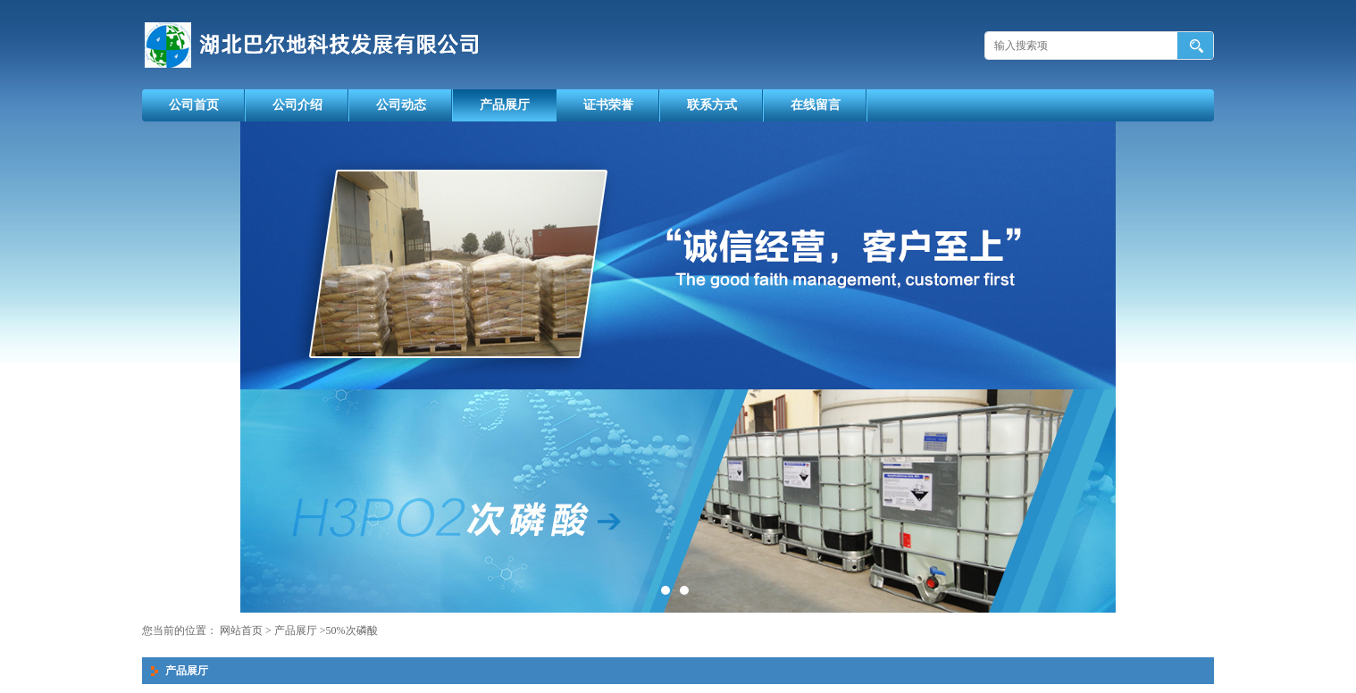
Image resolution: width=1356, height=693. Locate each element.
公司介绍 (297, 105)
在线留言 (816, 105)
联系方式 (712, 105)
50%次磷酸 (352, 630)
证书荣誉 (608, 105)
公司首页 (194, 105)
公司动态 (401, 105)
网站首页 (241, 630)
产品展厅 (505, 105)
